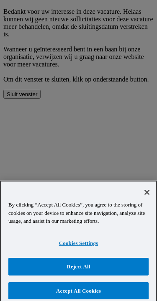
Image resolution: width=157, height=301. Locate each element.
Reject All (78, 269)
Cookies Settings (78, 245)
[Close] (147, 195)
